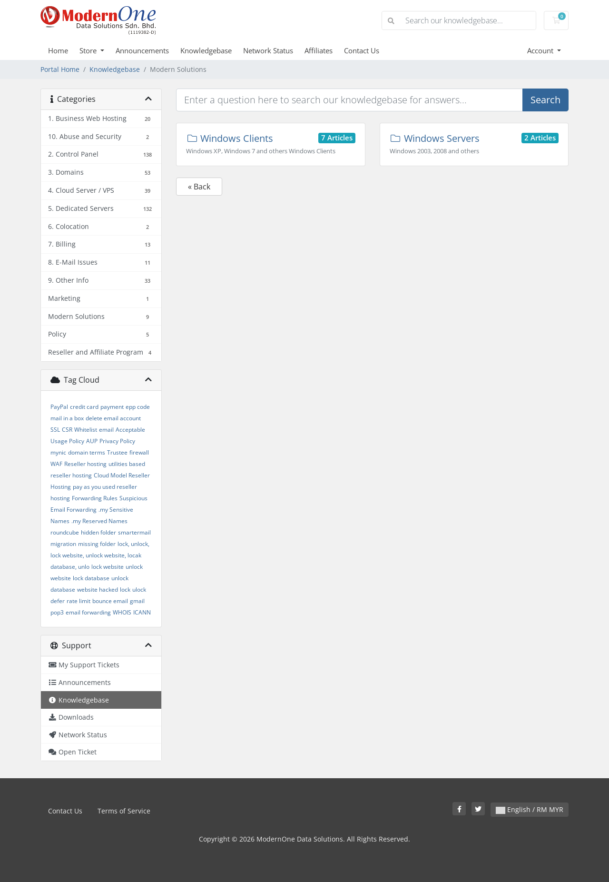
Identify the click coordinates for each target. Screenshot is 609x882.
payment (112, 407)
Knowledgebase (206, 50)
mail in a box (67, 418)
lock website (107, 567)
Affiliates (318, 50)
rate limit (78, 601)
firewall (139, 452)
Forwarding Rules (95, 498)
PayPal (59, 407)
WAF (56, 464)
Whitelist (85, 430)
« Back (199, 186)
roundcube (64, 532)
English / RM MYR (529, 809)
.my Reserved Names (99, 521)
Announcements (142, 50)
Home (58, 50)
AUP (92, 441)
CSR (67, 430)
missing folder (97, 544)
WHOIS (122, 612)
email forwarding (88, 612)
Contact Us (361, 50)
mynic (58, 452)
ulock (139, 589)
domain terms (86, 452)
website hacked (97, 589)
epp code (138, 407)
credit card (84, 407)
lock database (91, 578)
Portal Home (59, 69)
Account (541, 50)
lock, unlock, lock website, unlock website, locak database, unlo (99, 555)
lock (125, 589)
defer (57, 601)
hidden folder (98, 532)
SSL (55, 430)
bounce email (110, 601)
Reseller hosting (85, 464)
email (106, 430)
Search (545, 99)
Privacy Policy (117, 441)
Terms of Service (124, 810)
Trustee (117, 452)
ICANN (142, 612)
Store (88, 50)
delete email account (113, 418)
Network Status (268, 50)
